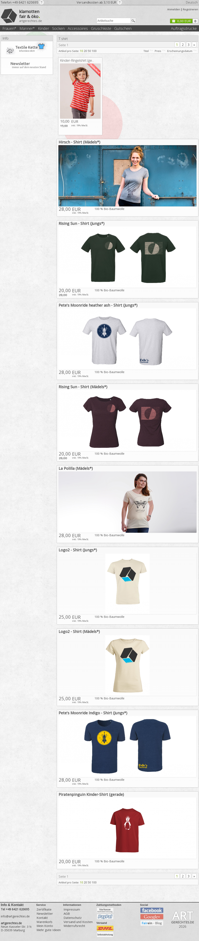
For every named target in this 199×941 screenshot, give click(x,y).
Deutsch (192, 2)
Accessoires (78, 28)
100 (94, 51)
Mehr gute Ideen (49, 930)
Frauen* (9, 28)
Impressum (72, 909)
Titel (146, 51)
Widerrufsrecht (74, 926)
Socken (58, 28)
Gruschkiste (101, 28)
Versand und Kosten (78, 922)
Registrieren (190, 9)
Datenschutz (73, 917)
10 (81, 51)
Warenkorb (44, 922)
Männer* (27, 28)
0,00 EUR (181, 21)
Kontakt (42, 917)
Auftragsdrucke (184, 28)
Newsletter (45, 913)
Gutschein (122, 28)
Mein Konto (45, 926)
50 (89, 51)
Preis (158, 51)
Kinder (43, 28)
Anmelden (173, 9)
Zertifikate (44, 909)
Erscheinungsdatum (179, 51)
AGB (67, 913)
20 (85, 51)
